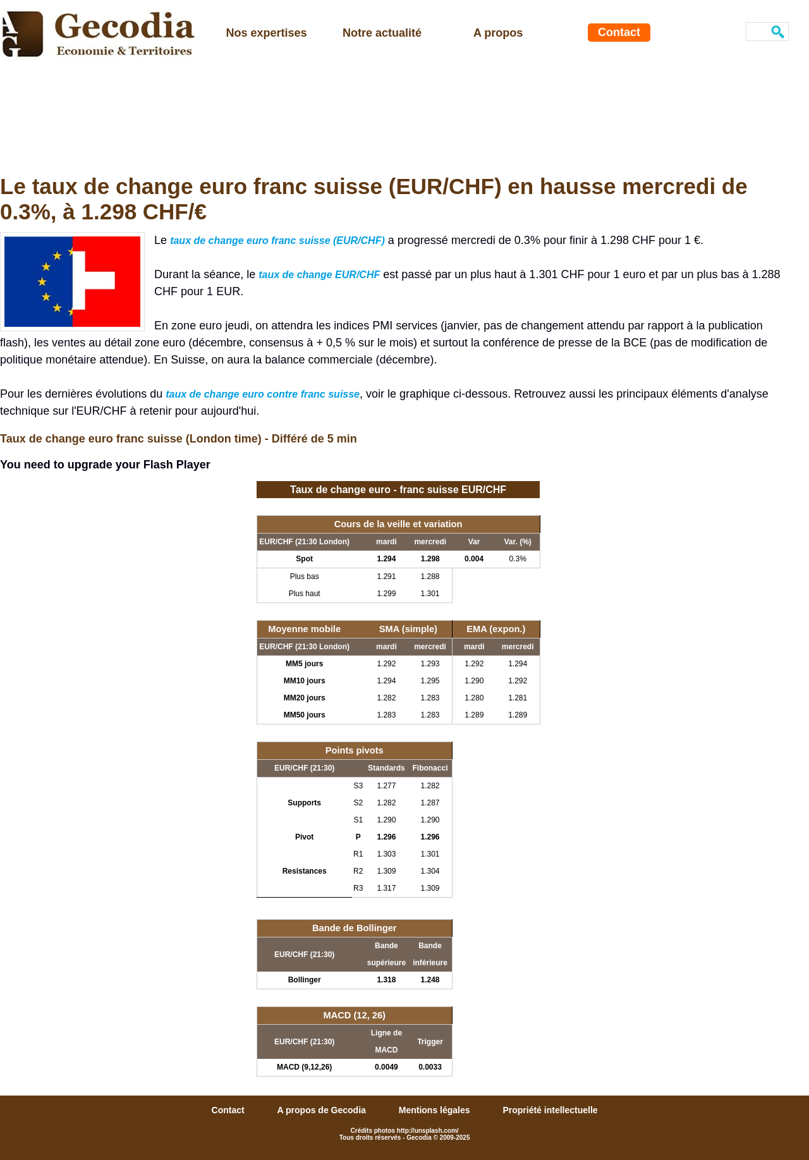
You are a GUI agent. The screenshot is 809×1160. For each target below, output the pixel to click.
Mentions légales (436, 1110)
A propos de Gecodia (322, 1110)
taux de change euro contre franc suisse (263, 394)
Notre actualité (382, 33)
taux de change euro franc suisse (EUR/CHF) (277, 240)
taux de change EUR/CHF (319, 274)
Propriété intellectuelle (549, 1110)
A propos (498, 33)
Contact (619, 32)
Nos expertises (266, 33)
